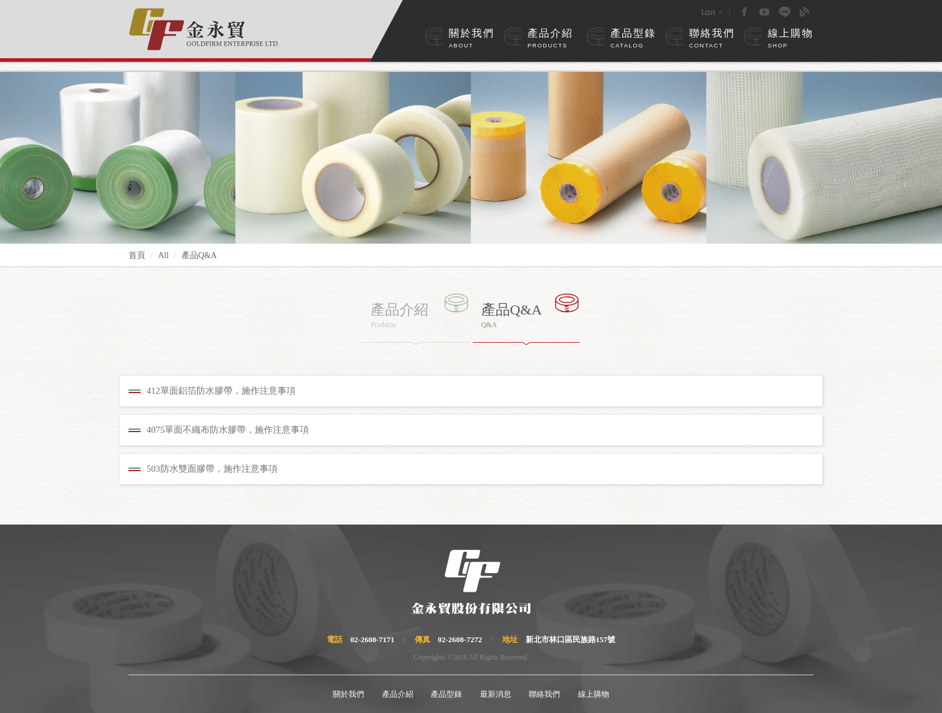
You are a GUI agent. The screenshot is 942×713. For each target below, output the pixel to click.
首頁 (137, 255)
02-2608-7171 (372, 639)
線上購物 (790, 39)
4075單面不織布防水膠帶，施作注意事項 (228, 430)
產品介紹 (550, 39)
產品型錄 (633, 39)
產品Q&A (199, 255)
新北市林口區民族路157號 (571, 639)
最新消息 (495, 694)
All (163, 255)
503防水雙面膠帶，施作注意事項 (212, 469)
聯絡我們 (712, 39)
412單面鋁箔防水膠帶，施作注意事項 (221, 391)
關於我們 (471, 39)
